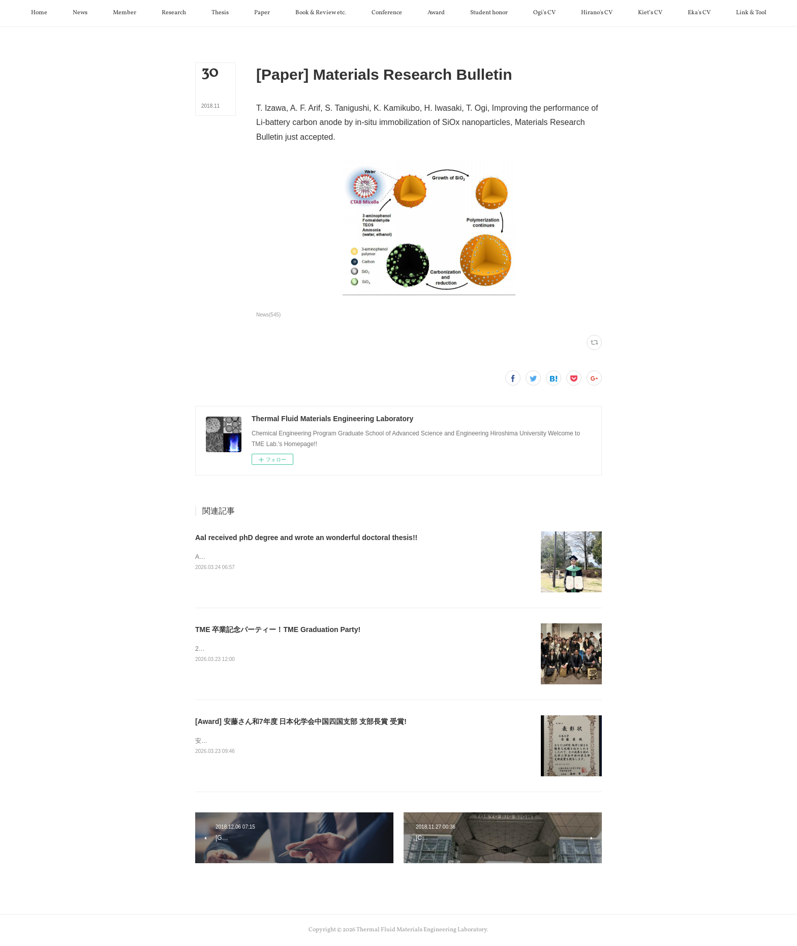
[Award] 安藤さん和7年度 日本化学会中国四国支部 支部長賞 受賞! (301, 721)
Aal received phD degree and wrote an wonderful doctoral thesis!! (306, 537)
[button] (39, 13)
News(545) (268, 315)
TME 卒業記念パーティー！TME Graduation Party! (277, 629)
